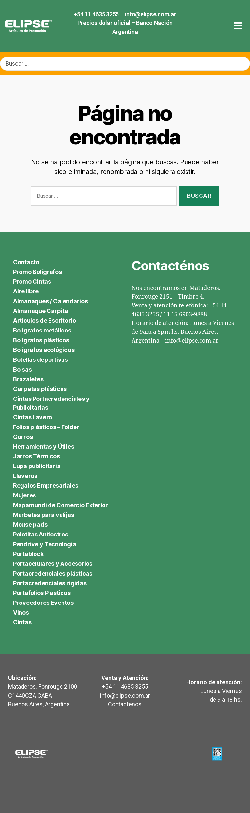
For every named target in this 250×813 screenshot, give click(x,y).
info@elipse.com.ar (150, 14)
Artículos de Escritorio (44, 320)
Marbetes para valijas (43, 514)
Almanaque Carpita (40, 310)
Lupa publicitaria (36, 466)
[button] (237, 26)
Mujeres (24, 495)
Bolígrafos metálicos (42, 330)
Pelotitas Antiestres (40, 534)
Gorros (23, 436)
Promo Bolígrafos (37, 271)
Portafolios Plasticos (41, 592)
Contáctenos (125, 704)
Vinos (21, 612)
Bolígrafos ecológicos (43, 349)
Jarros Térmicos (36, 456)
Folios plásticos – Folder (46, 427)
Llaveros (25, 475)
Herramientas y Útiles (43, 446)
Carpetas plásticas (40, 389)
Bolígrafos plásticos (41, 340)
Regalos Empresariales (45, 485)
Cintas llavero (32, 417)
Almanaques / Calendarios (50, 301)
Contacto (26, 262)
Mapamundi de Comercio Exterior (60, 505)
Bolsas (22, 369)
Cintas (22, 622)
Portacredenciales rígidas (49, 583)
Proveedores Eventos (43, 602)
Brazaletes (28, 379)
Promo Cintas (32, 281)
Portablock (28, 553)
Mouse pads (30, 524)
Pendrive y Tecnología (44, 544)
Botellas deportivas (40, 359)
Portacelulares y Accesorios (52, 563)
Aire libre (25, 291)
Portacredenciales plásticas (52, 573)
